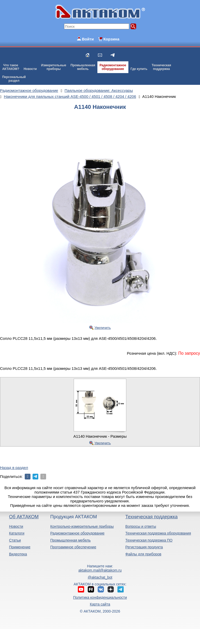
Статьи (15, 540)
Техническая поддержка (151, 516)
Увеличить (103, 328)
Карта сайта (100, 604)
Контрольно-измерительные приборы (82, 526)
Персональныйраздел (14, 78)
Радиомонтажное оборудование (77, 533)
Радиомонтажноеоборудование (112, 67)
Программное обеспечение (73, 547)
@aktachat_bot (100, 577)
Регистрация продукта (144, 547)
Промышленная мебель (70, 540)
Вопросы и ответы (140, 526)
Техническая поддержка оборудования (158, 533)
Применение (19, 547)
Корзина (111, 39)
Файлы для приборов (143, 554)
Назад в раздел (14, 467)
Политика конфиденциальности (100, 597)
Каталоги (16, 533)
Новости (30, 69)
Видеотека (18, 554)
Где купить (138, 69)
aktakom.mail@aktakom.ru (100, 570)
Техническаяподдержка (161, 67)
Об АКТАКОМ (24, 516)
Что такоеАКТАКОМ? (10, 67)
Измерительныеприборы (53, 67)
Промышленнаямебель (83, 67)
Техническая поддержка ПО (148, 540)
